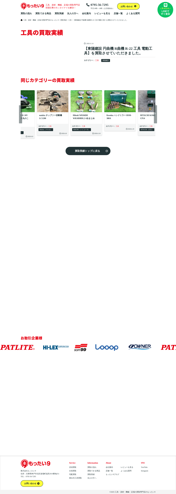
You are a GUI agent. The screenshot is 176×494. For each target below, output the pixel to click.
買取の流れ (26, 13)
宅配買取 (72, 474)
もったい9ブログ (112, 474)
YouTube (144, 467)
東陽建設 (105, 60)
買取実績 (59, 13)
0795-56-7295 (100, 6)
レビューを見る (102, 13)
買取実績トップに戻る (87, 151)
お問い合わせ (127, 6)
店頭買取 (72, 467)
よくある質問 (133, 13)
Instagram (144, 471)
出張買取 (72, 471)
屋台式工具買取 (75, 478)
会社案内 (86, 13)
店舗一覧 (118, 13)
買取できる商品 (43, 13)
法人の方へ (72, 13)
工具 (97, 60)
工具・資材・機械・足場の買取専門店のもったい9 (135, 492)
